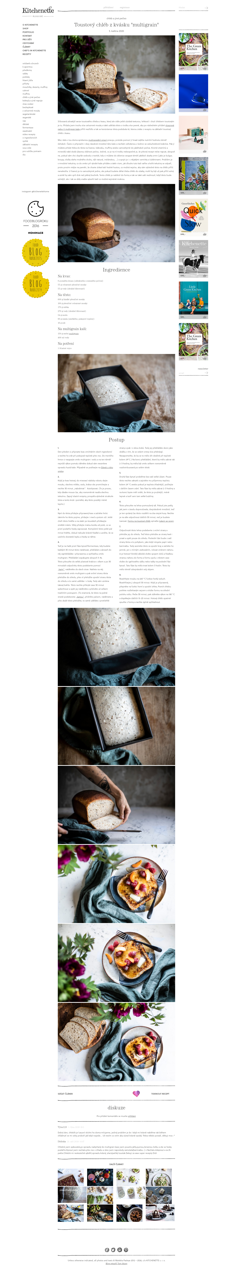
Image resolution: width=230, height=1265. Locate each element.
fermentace (28, 127)
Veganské (27, 117)
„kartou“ (80, 596)
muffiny (26, 93)
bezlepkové (28, 107)
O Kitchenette (30, 24)
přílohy (26, 83)
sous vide (27, 147)
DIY (24, 154)
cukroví (26, 90)
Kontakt (27, 35)
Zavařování (27, 130)
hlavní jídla (28, 80)
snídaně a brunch (31, 63)
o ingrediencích (30, 137)
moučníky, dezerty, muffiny (35, 87)
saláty (25, 73)
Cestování (28, 43)
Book (36, 170)
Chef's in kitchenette (34, 50)
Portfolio (28, 32)
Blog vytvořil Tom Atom (116, 1263)
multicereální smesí (97, 140)
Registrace (125, 7)
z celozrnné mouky (31, 110)
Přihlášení (108, 7)
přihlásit (132, 1116)
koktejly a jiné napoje (33, 100)
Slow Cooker (28, 103)
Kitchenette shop (193, 22)
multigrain (74, 333)
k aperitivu (27, 66)
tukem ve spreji (166, 521)
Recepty (27, 54)
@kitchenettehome (40, 191)
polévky (26, 76)
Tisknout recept (160, 1093)
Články (26, 46)
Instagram (119, 1249)
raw (24, 120)
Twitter (113, 1249)
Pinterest (126, 1249)
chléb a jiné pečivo (31, 97)
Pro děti (27, 39)
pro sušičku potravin (32, 151)
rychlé (25, 141)
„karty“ (61, 569)
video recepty (29, 134)
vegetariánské (29, 114)
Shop (25, 28)
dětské (26, 124)
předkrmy (27, 70)
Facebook (107, 1249)
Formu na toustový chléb (139, 521)
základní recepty (30, 144)
